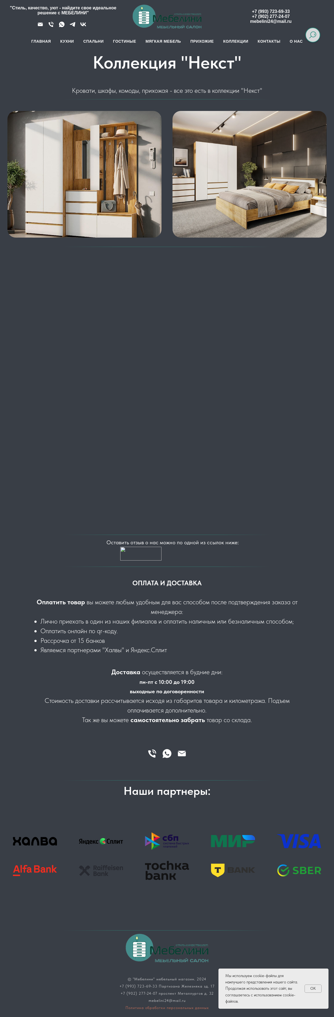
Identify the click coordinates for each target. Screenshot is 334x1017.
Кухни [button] (67, 41)
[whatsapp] (167, 753)
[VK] (83, 26)
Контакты (269, 41)
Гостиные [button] (124, 41)
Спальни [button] (93, 41)
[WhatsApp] (61, 26)
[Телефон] (51, 26)
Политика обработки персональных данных (167, 1007)
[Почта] (40, 26)
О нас (296, 41)
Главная (41, 41)
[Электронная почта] (181, 753)
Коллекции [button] (235, 41)
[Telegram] (72, 26)
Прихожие (202, 41)
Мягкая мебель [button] (163, 41)
